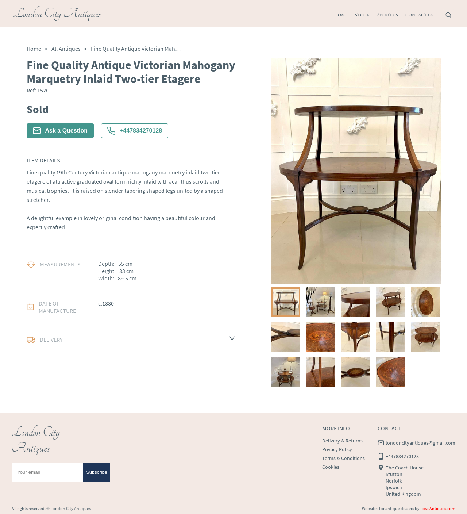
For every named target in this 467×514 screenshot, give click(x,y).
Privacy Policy (337, 449)
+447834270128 (134, 131)
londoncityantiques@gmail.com (420, 443)
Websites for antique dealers (388, 508)
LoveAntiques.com (437, 508)
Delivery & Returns (342, 440)
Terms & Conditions (343, 458)
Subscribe (96, 472)
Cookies (330, 467)
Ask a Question (60, 130)
